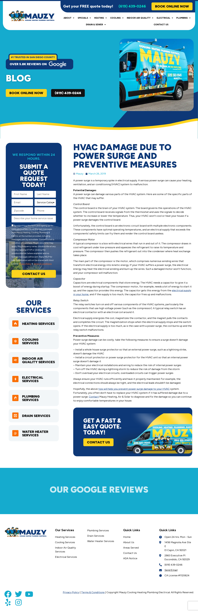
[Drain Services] (15, 422)
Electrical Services (33, 386)
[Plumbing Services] (15, 404)
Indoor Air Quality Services (33, 365)
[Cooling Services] (15, 344)
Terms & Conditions (42, 264)
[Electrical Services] (15, 385)
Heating (100, 18)
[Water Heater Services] (15, 440)
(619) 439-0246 (132, 7)
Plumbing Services (31, 405)
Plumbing (183, 18)
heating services (31, 325)
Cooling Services (31, 344)
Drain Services (37, 423)
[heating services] (15, 325)
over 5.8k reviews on (28, 65)
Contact (94, 397)
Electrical (165, 18)
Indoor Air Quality (140, 18)
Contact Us (161, 25)
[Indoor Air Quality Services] (15, 365)
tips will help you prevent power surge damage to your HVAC (134, 389)
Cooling (116, 18)
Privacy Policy (25, 264)
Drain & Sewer (96, 25)
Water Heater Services (36, 441)
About (69, 18)
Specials (84, 18)
